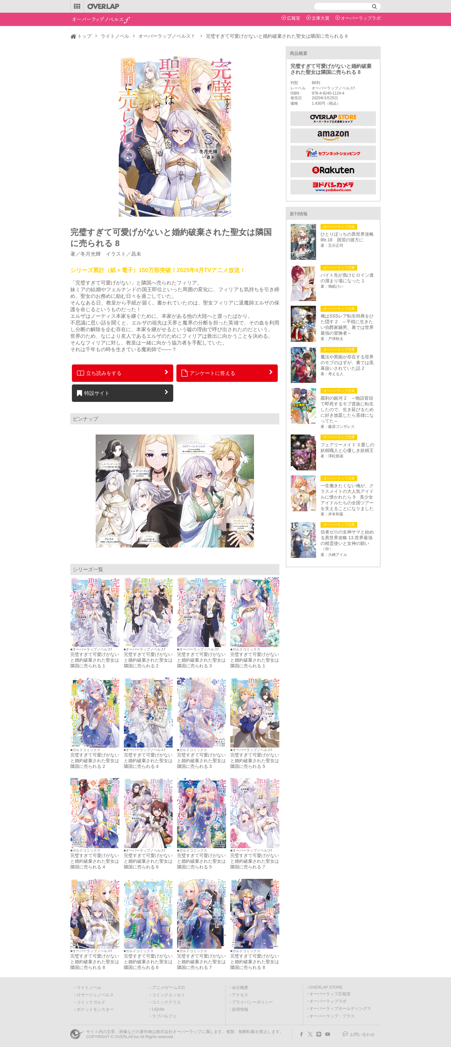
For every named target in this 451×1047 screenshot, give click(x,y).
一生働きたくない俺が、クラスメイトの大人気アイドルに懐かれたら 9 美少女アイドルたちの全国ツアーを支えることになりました (347, 497)
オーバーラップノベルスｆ (166, 36)
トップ (84, 36)
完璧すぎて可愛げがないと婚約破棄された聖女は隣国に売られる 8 (94, 961)
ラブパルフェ (164, 1016)
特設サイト (93, 392)
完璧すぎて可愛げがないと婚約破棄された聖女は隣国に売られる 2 (148, 660)
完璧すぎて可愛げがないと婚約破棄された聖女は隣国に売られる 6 (148, 861)
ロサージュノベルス (95, 995)
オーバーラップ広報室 (330, 994)
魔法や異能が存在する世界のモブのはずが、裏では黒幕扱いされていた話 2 (347, 362)
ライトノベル (115, 36)
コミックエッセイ (168, 995)
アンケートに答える (208, 373)
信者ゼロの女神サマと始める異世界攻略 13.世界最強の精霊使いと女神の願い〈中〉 (347, 540)
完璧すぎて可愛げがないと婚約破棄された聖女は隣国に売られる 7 (254, 861)
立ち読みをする (99, 373)
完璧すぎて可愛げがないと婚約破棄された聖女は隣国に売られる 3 (201, 660)
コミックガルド (91, 1002)
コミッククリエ (166, 1002)
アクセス (240, 995)
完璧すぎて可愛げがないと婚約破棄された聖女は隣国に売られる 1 (94, 660)
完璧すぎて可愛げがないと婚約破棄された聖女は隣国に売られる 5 (254, 760)
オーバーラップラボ (361, 18)
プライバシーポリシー (252, 1002)
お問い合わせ (362, 1034)
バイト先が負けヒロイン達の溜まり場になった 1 (347, 277)
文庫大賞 (320, 18)
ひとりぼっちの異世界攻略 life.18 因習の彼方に (348, 237)
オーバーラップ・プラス (332, 1016)
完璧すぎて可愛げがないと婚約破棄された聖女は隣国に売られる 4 (148, 760)
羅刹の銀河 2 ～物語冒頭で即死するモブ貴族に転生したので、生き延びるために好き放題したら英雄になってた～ (347, 409)
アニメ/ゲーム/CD (168, 987)
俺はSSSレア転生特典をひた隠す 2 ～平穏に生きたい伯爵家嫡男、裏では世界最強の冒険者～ (347, 324)
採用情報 (240, 1009)
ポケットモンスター (95, 1009)
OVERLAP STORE (326, 987)
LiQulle (158, 1009)
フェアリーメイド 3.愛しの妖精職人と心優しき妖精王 (347, 447)
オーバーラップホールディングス (340, 1008)
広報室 (293, 18)
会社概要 (240, 987)
